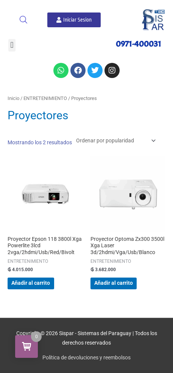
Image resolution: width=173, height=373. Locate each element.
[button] (12, 45)
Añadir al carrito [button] (30, 283)
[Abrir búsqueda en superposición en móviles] (23, 19)
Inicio (13, 98)
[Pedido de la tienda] (114, 140)
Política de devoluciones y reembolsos (86, 357)
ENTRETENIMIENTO (45, 98)
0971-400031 (138, 44)
